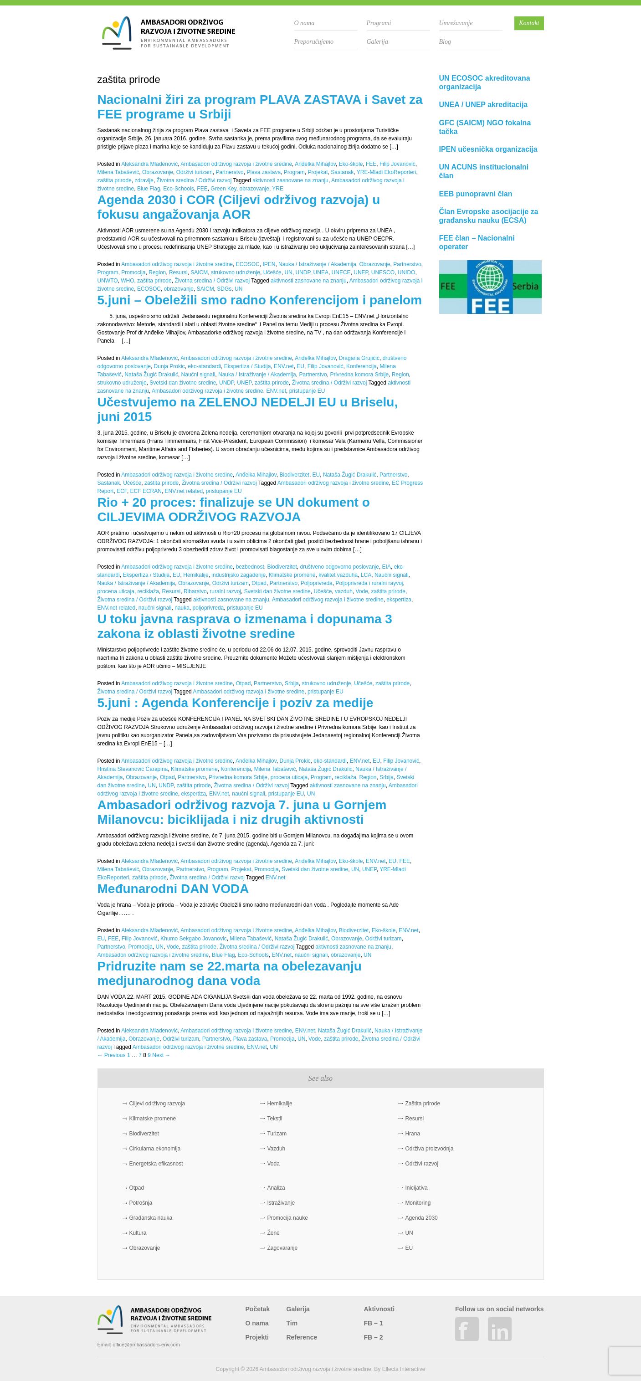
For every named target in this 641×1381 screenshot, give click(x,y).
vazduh (344, 591)
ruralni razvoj (225, 591)
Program (294, 172)
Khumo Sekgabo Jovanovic (193, 938)
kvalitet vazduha (338, 575)
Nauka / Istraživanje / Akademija (317, 264)
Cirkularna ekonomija (155, 1148)
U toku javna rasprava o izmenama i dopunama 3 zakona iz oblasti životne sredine (244, 626)
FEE (371, 164)
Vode (362, 591)
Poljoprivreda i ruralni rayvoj (369, 583)
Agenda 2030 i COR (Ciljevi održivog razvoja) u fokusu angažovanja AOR (238, 207)
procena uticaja (115, 591)
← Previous (111, 1055)
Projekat (318, 172)
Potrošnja (141, 1203)
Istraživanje (281, 1203)
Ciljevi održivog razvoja (157, 1103)
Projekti (257, 1337)
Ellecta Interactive (404, 1369)
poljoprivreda (208, 608)
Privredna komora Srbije (359, 374)
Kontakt (529, 23)
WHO (127, 280)
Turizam (277, 1133)
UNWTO (107, 280)
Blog (445, 41)
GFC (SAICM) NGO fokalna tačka (485, 127)
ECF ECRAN (146, 491)
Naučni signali (198, 374)
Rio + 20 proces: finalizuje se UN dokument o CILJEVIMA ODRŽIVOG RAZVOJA (233, 509)
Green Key (223, 188)
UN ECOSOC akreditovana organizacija (484, 82)
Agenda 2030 (421, 1218)
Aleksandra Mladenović (149, 164)
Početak (258, 1309)
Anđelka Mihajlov (315, 164)
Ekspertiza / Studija (247, 366)
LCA (366, 575)
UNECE (341, 272)
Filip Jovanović (397, 164)
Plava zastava (263, 172)
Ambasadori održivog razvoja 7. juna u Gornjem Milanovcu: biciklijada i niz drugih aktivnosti (242, 812)
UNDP (302, 272)
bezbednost (250, 567)
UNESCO (383, 272)
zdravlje (144, 180)
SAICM (199, 272)
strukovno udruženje (235, 272)
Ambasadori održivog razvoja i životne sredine (236, 164)
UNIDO (406, 272)
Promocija (133, 272)
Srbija (292, 683)
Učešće (272, 272)
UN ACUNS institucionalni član (484, 171)
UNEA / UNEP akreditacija (483, 104)
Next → (161, 1055)
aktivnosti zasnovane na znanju (290, 180)
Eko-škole (351, 164)
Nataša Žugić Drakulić (151, 374)
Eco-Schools (178, 188)
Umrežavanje (456, 23)
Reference (302, 1337)
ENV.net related (184, 491)
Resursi (178, 272)
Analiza (276, 1188)
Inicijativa (416, 1188)
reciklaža (148, 591)
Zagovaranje (282, 1248)
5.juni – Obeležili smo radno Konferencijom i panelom (259, 300)
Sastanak (342, 172)
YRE (277, 188)
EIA (386, 567)
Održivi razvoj (421, 1163)
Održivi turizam (194, 172)
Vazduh (276, 1148)
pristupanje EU (307, 391)
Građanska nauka (151, 1218)
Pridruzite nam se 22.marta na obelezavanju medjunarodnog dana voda (229, 973)
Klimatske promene (292, 575)
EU (300, 366)
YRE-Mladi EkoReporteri (386, 172)
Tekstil (274, 1118)
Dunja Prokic (169, 366)
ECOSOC (248, 264)
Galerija (377, 41)
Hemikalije (195, 575)
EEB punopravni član (476, 194)
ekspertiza (398, 599)
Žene (273, 1233)
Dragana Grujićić (359, 358)
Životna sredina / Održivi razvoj (194, 180)
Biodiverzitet (294, 475)
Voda (273, 1163)
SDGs (224, 289)
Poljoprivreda (317, 583)
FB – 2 (373, 1337)
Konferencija (361, 366)
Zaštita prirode (422, 1103)
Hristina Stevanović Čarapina (132, 769)
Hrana (412, 1133)
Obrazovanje (157, 172)
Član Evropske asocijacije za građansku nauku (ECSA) (488, 216)
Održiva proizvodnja (429, 1148)
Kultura (138, 1233)
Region (157, 272)
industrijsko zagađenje (238, 575)
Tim (292, 1323)
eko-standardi (204, 366)
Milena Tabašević (118, 172)
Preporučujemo (314, 41)
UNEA (320, 272)
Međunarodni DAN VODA (173, 889)
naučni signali (155, 608)
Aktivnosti (379, 1309)
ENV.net (284, 366)
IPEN (268, 264)
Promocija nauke (287, 1218)
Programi (379, 23)
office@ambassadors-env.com (146, 1344)
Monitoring (418, 1203)
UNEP (361, 272)
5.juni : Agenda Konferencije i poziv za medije (235, 703)
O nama (304, 23)
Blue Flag (148, 188)
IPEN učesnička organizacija (488, 149)
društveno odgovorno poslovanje (339, 567)
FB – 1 (373, 1323)
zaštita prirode (114, 180)
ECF (122, 491)
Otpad (259, 583)
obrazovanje (254, 188)
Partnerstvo (229, 172)
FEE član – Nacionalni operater (477, 242)
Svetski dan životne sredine (182, 383)
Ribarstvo (195, 591)
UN (288, 272)
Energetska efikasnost (156, 1163)
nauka (182, 608)
